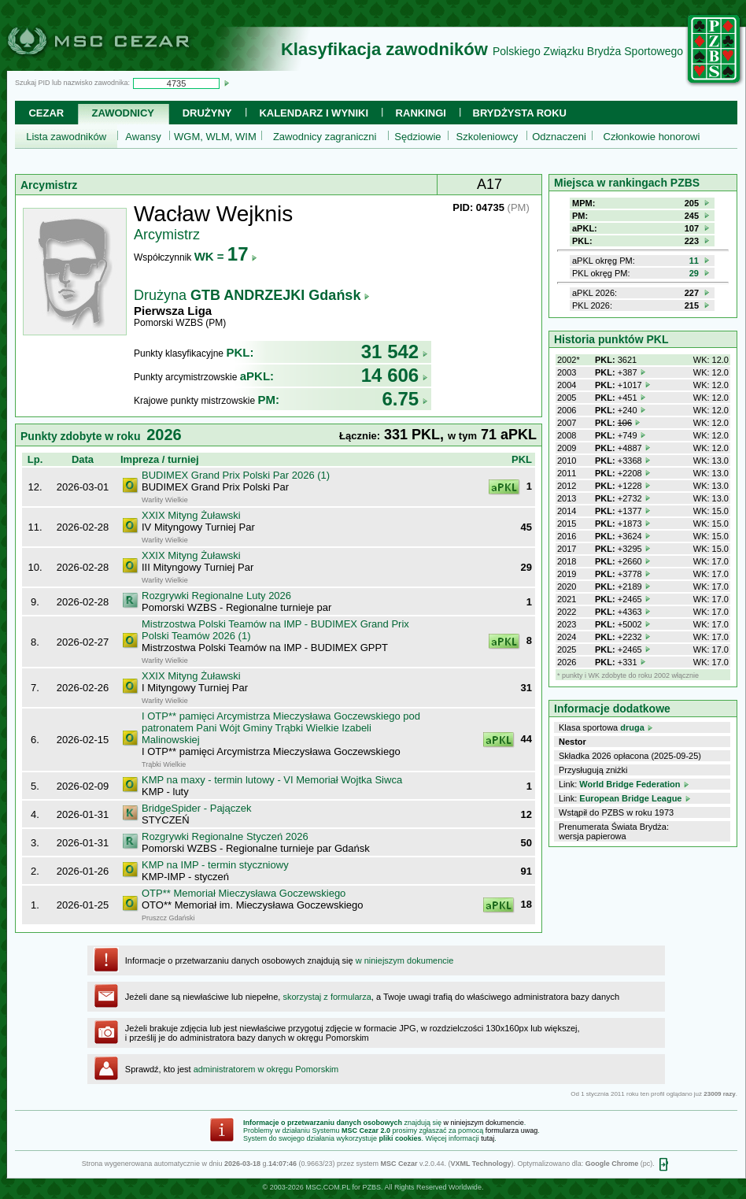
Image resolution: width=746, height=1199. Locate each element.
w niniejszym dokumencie (405, 960)
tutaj (487, 1138)
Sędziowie (417, 136)
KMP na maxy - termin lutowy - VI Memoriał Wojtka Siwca (272, 780)
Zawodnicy (123, 113)
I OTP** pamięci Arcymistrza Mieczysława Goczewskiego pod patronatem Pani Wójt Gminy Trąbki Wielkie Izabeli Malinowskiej (281, 728)
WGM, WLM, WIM (215, 136)
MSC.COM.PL (327, 1187)
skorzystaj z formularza (327, 996)
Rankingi (421, 113)
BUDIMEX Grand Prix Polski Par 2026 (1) (236, 475)
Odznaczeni (559, 136)
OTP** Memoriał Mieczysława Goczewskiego (243, 893)
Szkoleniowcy (487, 136)
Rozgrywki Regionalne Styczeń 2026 (225, 836)
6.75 (405, 398)
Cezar (46, 113)
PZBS (371, 1187)
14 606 (394, 375)
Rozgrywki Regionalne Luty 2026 (216, 595)
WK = (226, 256)
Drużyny (207, 113)
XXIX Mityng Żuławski (191, 515)
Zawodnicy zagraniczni (325, 136)
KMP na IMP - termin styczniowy (215, 865)
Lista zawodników (66, 136)
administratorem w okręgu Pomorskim (266, 1069)
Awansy (143, 136)
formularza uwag (512, 1130)
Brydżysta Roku (520, 113)
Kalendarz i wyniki (313, 113)
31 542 (394, 351)
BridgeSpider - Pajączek (196, 808)
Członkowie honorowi (652, 136)
